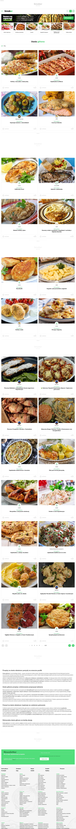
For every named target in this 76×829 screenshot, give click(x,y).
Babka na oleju (4, 797)
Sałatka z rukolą (59, 782)
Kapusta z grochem (60, 797)
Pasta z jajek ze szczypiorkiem (26, 810)
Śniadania (18, 768)
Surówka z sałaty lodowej (61, 776)
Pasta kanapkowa (5, 779)
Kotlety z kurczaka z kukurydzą (19, 81)
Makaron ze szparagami (24, 812)
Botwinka (21, 809)
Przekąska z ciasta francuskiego (62, 828)
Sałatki (32, 770)
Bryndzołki (19, 288)
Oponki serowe (4, 812)
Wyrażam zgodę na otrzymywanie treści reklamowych (50, 756)
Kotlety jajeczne (59, 824)
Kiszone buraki (59, 814)
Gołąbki (21, 793)
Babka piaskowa (41, 801)
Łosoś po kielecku (57, 122)
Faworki (3, 810)
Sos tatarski (40, 803)
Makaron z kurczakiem (24, 778)
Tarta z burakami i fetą (61, 825)
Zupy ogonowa (41, 775)
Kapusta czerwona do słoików (62, 816)
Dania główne (19, 80)
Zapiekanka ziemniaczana (43, 826)
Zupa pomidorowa (41, 788)
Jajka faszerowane (41, 793)
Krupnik (21, 794)
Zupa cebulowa (41, 789)
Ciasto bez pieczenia (5, 801)
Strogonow (3, 826)
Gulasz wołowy (4, 828)
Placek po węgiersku (5, 825)
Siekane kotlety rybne (19, 230)
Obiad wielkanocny (42, 794)
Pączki (2, 809)
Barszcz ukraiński (41, 779)
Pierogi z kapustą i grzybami (62, 800)
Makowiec (3, 800)
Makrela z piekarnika (56, 189)
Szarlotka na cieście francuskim (7, 813)
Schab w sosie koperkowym (57, 511)
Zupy (17, 770)
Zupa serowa (40, 783)
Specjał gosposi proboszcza (56, 635)
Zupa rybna (58, 794)
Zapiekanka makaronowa (25, 783)
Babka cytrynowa (41, 800)
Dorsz (21, 782)
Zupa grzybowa (59, 795)
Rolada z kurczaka (60, 826)
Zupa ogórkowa (41, 786)
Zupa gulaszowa (41, 785)
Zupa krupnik (40, 778)
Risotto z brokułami (23, 798)
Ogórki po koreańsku (60, 819)
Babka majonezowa (42, 812)
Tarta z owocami (41, 809)
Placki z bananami (5, 786)
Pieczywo (62, 768)
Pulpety (21, 776)
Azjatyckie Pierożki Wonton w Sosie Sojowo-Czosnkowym (56, 593)
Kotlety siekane (23, 781)
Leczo (2, 824)
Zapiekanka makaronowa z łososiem (19, 470)
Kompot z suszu (59, 801)
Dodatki (47, 768)
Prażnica (3, 788)
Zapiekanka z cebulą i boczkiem (19, 552)
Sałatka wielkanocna (42, 804)
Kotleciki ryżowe (23, 803)
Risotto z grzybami (23, 797)
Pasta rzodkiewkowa (24, 813)
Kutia (57, 803)
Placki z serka (4, 783)
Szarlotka (3, 795)
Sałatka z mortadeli (60, 785)
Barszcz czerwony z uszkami (62, 793)
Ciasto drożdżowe (4, 794)
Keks (57, 804)
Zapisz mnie (44, 759)
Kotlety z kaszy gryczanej (25, 795)
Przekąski (3, 770)
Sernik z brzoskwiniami (24, 814)
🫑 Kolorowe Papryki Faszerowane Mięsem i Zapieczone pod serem (56, 388)
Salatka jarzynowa (60, 781)
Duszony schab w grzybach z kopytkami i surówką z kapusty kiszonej (56, 231)
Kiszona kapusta (59, 809)
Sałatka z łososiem (60, 778)
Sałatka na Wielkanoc (60, 783)
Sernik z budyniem (5, 793)
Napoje (32, 768)
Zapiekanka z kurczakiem (43, 825)
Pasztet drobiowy (41, 795)
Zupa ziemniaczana (42, 782)
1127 (46, 645)
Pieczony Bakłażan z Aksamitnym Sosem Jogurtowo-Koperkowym (19, 388)
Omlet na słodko (4, 776)
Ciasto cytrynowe (4, 803)
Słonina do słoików (60, 820)
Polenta (21, 804)
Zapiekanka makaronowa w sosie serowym (28, 825)
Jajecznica (3, 775)
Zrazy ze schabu (23, 785)
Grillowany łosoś (19, 189)
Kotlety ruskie (19, 329)
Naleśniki (3, 781)
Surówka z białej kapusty (61, 788)
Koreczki (3, 814)
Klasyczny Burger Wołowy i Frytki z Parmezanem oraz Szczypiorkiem (56, 429)
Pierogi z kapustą (57, 329)
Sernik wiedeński (23, 816)
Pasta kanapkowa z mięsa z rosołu (8, 785)
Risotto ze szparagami (24, 800)
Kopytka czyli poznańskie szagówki (57, 288)
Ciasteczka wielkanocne (43, 797)
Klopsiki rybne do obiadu (19, 593)
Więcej (13, 759)
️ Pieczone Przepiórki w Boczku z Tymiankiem (19, 429)
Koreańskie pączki (5, 816)
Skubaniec (3, 805)
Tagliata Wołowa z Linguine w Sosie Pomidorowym (19, 635)
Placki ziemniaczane (24, 779)
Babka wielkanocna (42, 798)
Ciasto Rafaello (4, 798)
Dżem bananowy (59, 817)
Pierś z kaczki (22, 775)
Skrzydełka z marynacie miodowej (19, 511)
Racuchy (3, 778)
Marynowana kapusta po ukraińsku (63, 813)
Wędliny (47, 770)
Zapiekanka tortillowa (56, 81)
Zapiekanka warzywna (42, 828)
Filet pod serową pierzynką (56, 470)
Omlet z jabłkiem (4, 782)
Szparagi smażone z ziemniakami (19, 122)
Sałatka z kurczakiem (60, 779)
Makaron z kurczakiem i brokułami (26, 824)
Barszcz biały (40, 781)
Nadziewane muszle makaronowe (26, 826)
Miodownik (3, 804)
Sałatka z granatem (60, 786)
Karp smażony (59, 798)
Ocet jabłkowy (59, 810)
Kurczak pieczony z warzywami (26, 801)
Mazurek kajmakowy (42, 810)
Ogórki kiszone (59, 812)
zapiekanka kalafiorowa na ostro (56, 552)
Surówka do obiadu (60, 775)
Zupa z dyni (40, 776)
